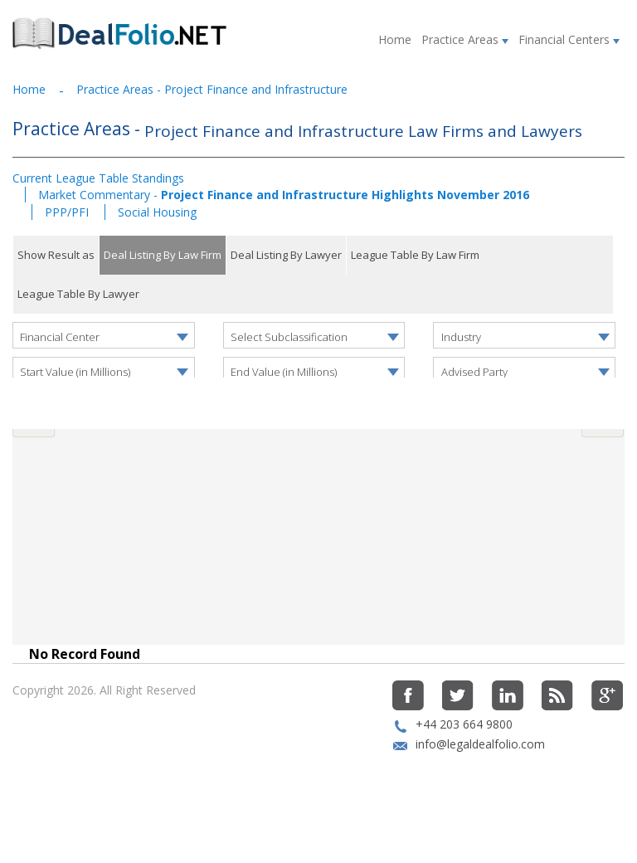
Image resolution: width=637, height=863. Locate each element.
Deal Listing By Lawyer (286, 254)
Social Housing (157, 212)
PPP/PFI (68, 212)
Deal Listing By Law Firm (162, 254)
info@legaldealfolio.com (480, 786)
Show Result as (56, 254)
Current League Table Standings (98, 178)
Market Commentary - (283, 194)
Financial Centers (569, 39)
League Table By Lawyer (78, 293)
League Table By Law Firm (415, 254)
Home (394, 39)
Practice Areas (464, 39)
